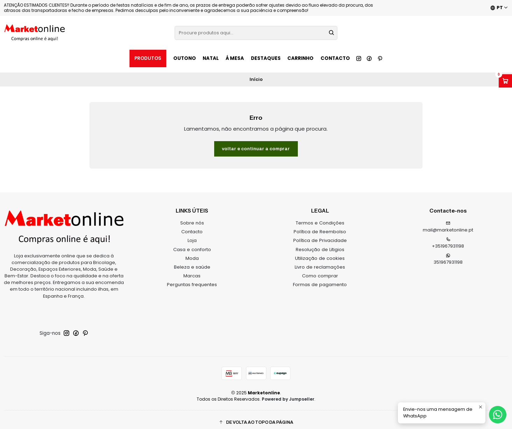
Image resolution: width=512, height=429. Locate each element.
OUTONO (184, 58)
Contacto (335, 58)
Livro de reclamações (320, 261)
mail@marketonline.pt (448, 222)
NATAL (211, 58)
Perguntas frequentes (192, 279)
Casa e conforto (192, 244)
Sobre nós (192, 217)
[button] (256, 417)
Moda (192, 253)
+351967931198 (448, 238)
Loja (192, 235)
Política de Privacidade (320, 235)
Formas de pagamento (320, 279)
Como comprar (320, 270)
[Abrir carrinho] (505, 81)
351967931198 (448, 254)
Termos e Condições (320, 217)
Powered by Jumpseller (288, 394)
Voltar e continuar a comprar (256, 143)
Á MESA (235, 58)
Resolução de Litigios (320, 244)
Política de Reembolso (320, 226)
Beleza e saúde (192, 261)
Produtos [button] (147, 58)
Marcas (192, 270)
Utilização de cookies (320, 253)
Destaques (266, 58)
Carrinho (300, 58)
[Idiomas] (499, 8)
